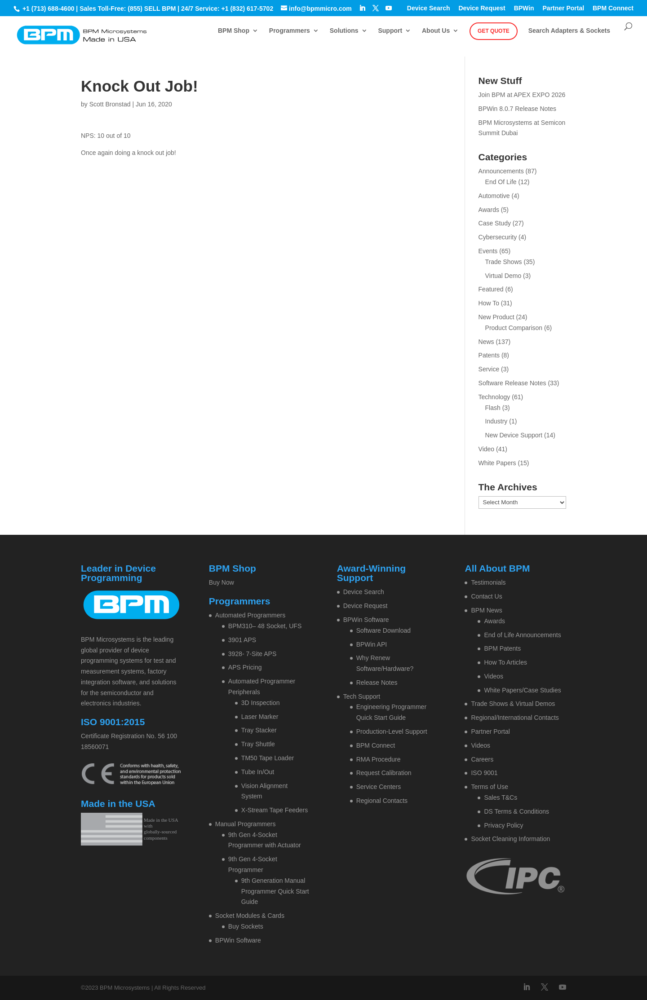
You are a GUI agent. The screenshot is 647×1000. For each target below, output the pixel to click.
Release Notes (377, 682)
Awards (489, 209)
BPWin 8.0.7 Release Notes (518, 108)
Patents (489, 355)
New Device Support (514, 435)
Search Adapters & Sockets (569, 30)
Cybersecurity (498, 237)
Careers (482, 759)
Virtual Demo (503, 275)
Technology (494, 397)
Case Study (495, 223)
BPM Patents (502, 648)
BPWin (524, 8)
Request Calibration (384, 772)
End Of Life (501, 181)
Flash (493, 407)
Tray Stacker (259, 730)
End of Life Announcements (522, 635)
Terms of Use (489, 786)
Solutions (344, 30)
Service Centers (378, 786)
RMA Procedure (378, 759)
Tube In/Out (257, 771)
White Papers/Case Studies (522, 690)
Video (487, 449)
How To (489, 303)
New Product (496, 317)
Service (489, 369)
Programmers (289, 30)
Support (390, 30)
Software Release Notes (512, 383)
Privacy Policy (503, 825)
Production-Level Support (391, 731)
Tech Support (362, 696)
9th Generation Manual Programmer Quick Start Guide (275, 891)
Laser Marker (259, 716)
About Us (436, 30)
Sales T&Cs (500, 797)
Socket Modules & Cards (249, 915)
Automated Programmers (250, 615)
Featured (491, 289)
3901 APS (242, 639)
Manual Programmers (245, 824)
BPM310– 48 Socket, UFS (264, 626)
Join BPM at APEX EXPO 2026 (522, 94)
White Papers (497, 463)
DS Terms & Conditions (516, 811)
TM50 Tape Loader (267, 758)
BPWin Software (238, 940)
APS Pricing (245, 667)
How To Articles (505, 662)
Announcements (501, 171)
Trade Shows (503, 261)
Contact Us (486, 596)
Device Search (428, 8)
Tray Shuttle (258, 744)
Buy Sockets (245, 926)
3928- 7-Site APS (252, 653)
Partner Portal (564, 8)
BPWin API (371, 644)
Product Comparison (514, 327)
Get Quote (494, 31)
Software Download (383, 630)
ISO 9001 (484, 772)
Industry (496, 421)
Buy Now (221, 582)
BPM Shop (233, 30)
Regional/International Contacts (514, 717)
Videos (493, 676)
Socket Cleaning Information (510, 838)
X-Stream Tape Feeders (274, 810)
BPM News (486, 610)
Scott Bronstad (110, 104)
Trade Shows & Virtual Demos (513, 703)
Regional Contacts (382, 800)
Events (488, 251)
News (486, 341)
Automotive (494, 195)
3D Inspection (260, 702)
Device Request (481, 8)
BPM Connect (613, 8)
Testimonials (488, 582)
